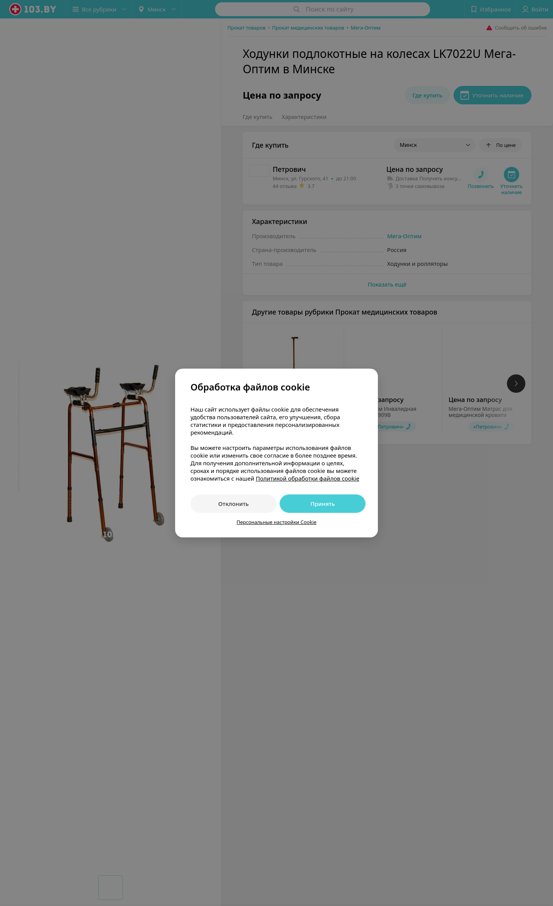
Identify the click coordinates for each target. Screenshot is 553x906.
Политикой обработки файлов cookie (307, 478)
